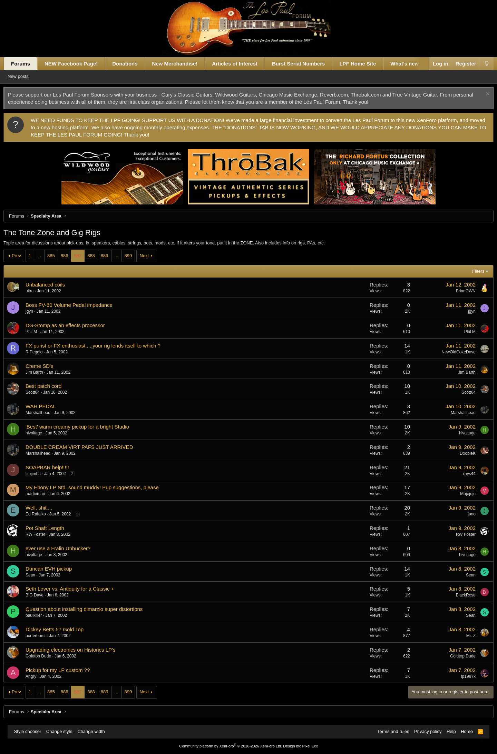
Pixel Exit (310, 746)
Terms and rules (390, 731)
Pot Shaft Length (52, 528)
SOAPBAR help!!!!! (55, 467)
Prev (24, 255)
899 (135, 255)
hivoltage (41, 433)
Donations (132, 64)
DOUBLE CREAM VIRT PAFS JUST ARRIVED (86, 447)
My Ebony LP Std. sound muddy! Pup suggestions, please (99, 487)
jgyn (37, 311)
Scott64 (40, 392)
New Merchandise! (182, 64)
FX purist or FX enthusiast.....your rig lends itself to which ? (100, 346)
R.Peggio (41, 352)
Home (463, 731)
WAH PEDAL (48, 406)
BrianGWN (458, 291)
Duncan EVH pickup (56, 569)
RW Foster (43, 534)
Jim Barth (42, 372)
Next (151, 255)
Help (447, 731)
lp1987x (461, 676)
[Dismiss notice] (479, 94)
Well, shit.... (46, 508)
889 (112, 255)
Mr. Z (463, 635)
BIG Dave (42, 595)
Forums (28, 64)
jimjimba (40, 473)
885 (58, 255)
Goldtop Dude (46, 656)
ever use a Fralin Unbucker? (65, 548)
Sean (38, 575)
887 (85, 255)
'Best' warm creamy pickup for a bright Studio (85, 427)
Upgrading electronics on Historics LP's (78, 650)
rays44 (462, 473)
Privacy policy (424, 731)
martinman (43, 493)
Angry (38, 676)
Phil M (39, 331)
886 (72, 255)
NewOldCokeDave (451, 352)
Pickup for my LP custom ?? (65, 670)
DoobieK (460, 453)
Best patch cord (51, 386)
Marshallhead (45, 412)
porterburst (43, 635)
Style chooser (31, 731)
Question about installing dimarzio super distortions (91, 609)
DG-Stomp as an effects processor (73, 325)
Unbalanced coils (52, 285)
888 (99, 255)
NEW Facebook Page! (78, 64)
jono (464, 514)
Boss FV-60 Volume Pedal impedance (76, 305)
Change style (63, 731)
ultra (37, 291)
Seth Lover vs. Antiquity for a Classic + (77, 589)
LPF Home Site (365, 64)
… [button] (47, 255)
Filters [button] (471, 271)
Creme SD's (47, 366)
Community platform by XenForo (230, 746)
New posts (29, 76)
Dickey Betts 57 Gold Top (62, 629)
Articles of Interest (242, 64)
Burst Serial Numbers (306, 64)
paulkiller (41, 615)
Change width (94, 731)
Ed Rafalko (43, 514)
